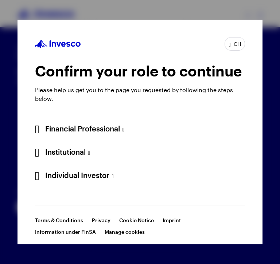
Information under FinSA (65, 232)
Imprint (172, 220)
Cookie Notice (136, 220)
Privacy (101, 220)
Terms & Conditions (59, 220)
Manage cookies (125, 232)
